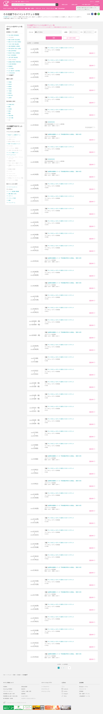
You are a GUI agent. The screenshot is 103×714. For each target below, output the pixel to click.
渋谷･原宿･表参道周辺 (13, 35)
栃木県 (10, 84)
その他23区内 (11, 73)
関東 (9, 106)
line (99, 14)
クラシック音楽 (12, 198)
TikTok (65, 696)
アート (43, 8)
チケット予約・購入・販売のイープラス (20, 1)
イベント (21, 8)
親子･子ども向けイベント (14, 143)
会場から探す (74, 4)
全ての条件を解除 (71, 38)
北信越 (10, 109)
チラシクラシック (45, 689)
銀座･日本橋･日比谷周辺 (14, 39)
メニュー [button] (96, 4)
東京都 (10, 93)
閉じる (98, 7)
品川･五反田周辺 (12, 55)
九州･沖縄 (10, 118)
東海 (9, 111)
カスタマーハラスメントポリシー (28, 698)
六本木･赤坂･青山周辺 (13, 44)
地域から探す (65, 4)
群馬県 (10, 86)
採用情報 (81, 691)
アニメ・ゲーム (50, 8)
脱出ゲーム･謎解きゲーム (14, 135)
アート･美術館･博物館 (13, 191)
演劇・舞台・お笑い (29, 8)
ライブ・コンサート (8, 8)
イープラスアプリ (45, 686)
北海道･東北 (11, 104)
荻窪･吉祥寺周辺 (12, 50)
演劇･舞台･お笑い (12, 193)
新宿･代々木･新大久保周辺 (14, 42)
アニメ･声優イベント (13, 152)
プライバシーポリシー (8, 691)
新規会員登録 (24, 686)
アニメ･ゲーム (11, 202)
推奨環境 (23, 693)
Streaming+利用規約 (7, 689)
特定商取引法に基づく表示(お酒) (10, 696)
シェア (92, 14)
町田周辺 (10, 66)
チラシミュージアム (45, 691)
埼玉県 (10, 88)
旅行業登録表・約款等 (8, 698)
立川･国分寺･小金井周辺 (14, 70)
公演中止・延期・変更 (26, 691)
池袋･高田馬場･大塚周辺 (14, 46)
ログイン (92, 1)
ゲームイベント (12, 155)
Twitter (95, 14)
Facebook (66, 689)
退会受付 (23, 689)
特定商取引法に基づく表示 (9, 693)
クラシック (38, 8)
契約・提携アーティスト (84, 693)
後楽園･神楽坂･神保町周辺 (14, 62)
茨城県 (10, 82)
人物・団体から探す (86, 4)
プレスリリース (82, 689)
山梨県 (10, 97)
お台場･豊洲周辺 (12, 64)
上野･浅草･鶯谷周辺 (13, 57)
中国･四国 (10, 115)
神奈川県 (10, 95)
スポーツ (16, 8)
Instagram (66, 693)
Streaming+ (61, 8)
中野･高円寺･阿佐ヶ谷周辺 (14, 48)
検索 (54, 38)
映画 (56, 8)
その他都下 (5, 17)
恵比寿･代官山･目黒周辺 (14, 53)
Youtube (65, 691)
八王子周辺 (11, 68)
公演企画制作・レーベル (84, 696)
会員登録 (97, 1)
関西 (9, 113)
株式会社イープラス (83, 686)
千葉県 (10, 91)
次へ (69, 667)
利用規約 (5, 686)
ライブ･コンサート (12, 187)
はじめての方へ (24, 696)
